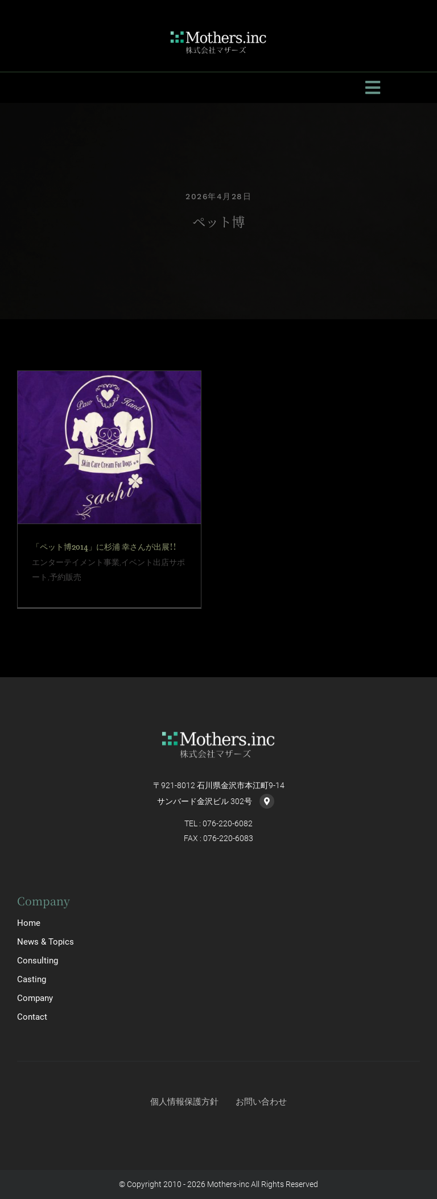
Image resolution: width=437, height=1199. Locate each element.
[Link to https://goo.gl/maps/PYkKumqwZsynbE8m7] (266, 801)
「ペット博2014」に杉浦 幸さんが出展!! (104, 547)
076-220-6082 (228, 823)
